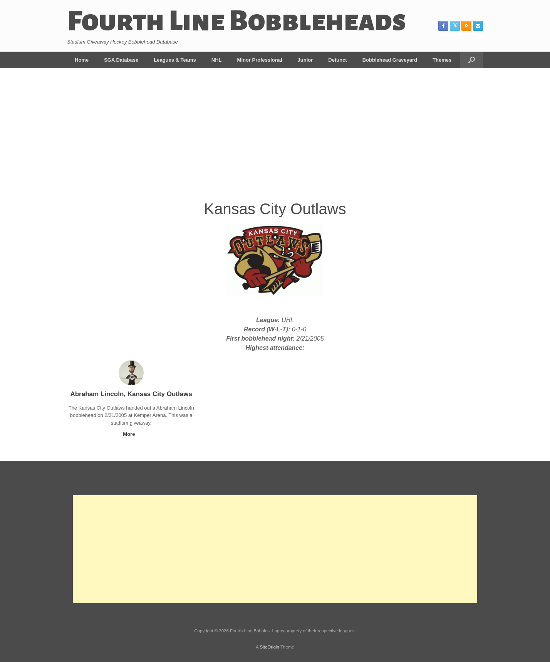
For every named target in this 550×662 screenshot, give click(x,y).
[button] (471, 60)
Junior (305, 60)
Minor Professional (259, 60)
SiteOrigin (269, 647)
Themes (442, 60)
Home (82, 60)
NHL (216, 60)
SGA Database (121, 60)
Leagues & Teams (175, 60)
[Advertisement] (275, 139)
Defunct (337, 60)
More (131, 434)
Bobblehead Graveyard (389, 60)
